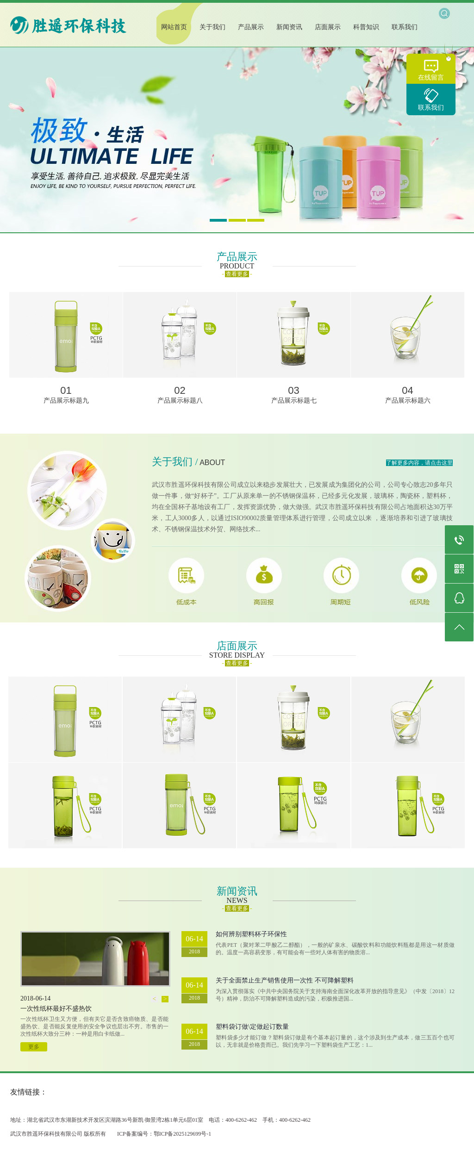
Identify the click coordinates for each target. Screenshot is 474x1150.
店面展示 (328, 27)
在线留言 (431, 77)
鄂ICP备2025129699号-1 (183, 1134)
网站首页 (174, 27)
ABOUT (212, 462)
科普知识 (366, 27)
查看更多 (237, 274)
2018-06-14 (35, 998)
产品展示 (251, 27)
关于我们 (212, 27)
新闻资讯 (289, 27)
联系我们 (431, 107)
